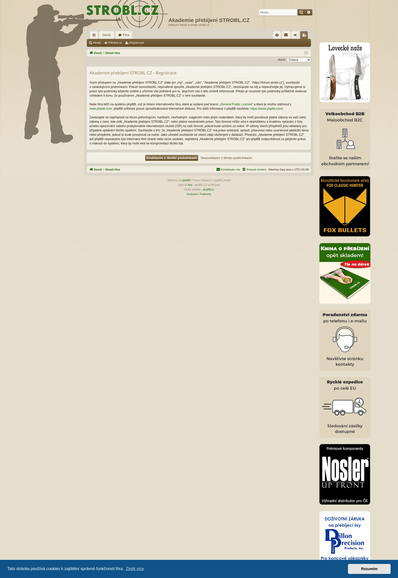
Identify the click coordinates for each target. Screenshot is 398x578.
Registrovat (136, 42)
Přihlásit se (115, 42)
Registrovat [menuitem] (305, 36)
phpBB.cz (208, 189)
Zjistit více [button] (135, 568)
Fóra (126, 35)
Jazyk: (282, 59)
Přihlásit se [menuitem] (296, 36)
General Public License (236, 104)
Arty (190, 185)
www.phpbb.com (100, 108)
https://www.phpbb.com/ (266, 108)
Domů (106, 35)
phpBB (186, 180)
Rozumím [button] (369, 569)
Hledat (97, 42)
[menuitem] (277, 35)
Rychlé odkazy (95, 36)
